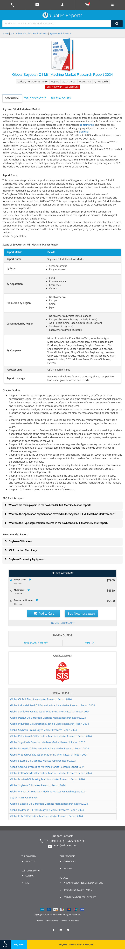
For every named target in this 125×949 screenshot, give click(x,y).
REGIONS (67, 868)
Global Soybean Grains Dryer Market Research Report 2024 (43, 729)
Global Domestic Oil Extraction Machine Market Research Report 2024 (49, 748)
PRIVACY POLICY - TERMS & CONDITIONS (83, 882)
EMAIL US (89, 643)
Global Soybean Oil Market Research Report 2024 (38, 785)
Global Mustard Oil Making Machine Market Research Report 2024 (47, 779)
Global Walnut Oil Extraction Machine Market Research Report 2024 (48, 791)
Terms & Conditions (70, 920)
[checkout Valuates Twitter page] (69, 931)
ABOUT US (30, 861)
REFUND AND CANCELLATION (77, 890)
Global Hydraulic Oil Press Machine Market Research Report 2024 (47, 809)
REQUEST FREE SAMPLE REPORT (76, 944)
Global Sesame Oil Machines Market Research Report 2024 (43, 760)
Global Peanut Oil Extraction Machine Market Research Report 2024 (48, 717)
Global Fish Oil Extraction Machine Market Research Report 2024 (46, 816)
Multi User (19, 590)
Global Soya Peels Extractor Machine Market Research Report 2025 (47, 742)
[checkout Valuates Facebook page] (55, 931)
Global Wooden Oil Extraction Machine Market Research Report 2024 (49, 754)
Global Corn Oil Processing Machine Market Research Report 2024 (47, 766)
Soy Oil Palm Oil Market (23, 797)
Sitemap (39, 920)
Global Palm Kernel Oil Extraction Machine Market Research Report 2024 (51, 736)
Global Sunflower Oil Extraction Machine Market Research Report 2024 (50, 711)
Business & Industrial (38, 33)
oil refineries (87, 124)
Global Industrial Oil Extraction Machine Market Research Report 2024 (49, 723)
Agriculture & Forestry (60, 33)
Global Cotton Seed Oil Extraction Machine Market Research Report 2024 (51, 773)
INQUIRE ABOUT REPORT (35, 643)
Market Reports (18, 33)
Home (5, 33)
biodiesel (83, 131)
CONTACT (30, 875)
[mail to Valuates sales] (37, 5)
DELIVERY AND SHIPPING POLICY (79, 897)
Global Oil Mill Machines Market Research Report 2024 (41, 699)
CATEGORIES (69, 861)
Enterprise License (23, 600)
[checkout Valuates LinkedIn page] (62, 931)
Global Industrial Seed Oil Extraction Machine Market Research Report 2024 (52, 705)
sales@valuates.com (65, 845)
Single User (20, 579)
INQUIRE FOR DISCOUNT (63, 622)
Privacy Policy (52, 920)
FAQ (27, 882)
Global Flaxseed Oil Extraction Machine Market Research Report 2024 (49, 803)
